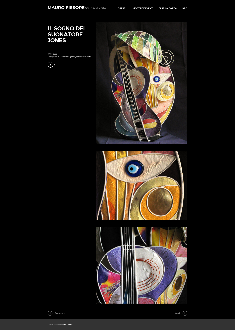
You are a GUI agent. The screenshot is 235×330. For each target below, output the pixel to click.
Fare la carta (168, 8)
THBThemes (68, 324)
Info (184, 8)
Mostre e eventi (143, 8)
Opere (121, 8)
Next (177, 313)
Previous (60, 313)
